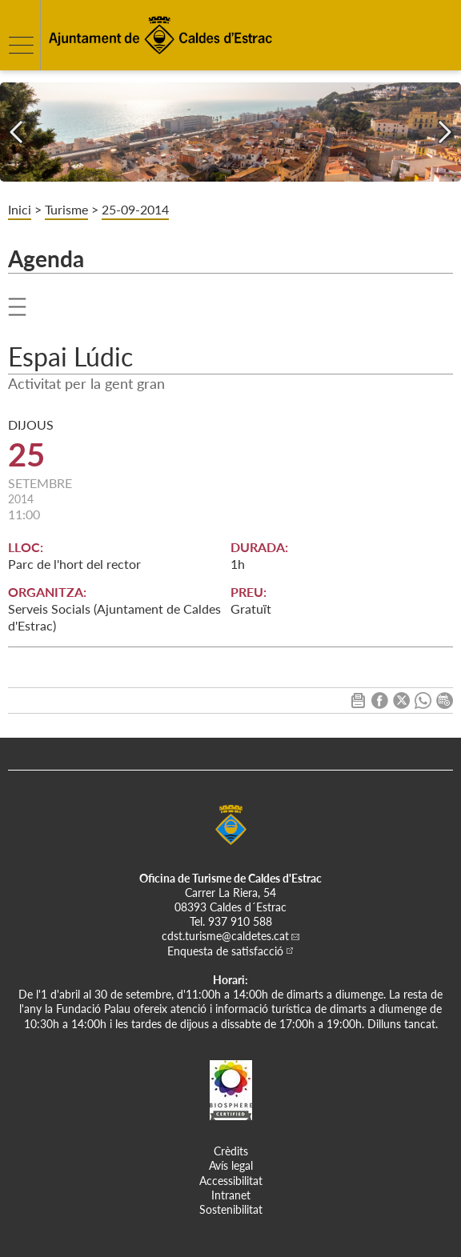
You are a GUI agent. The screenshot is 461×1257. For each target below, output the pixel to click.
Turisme (66, 209)
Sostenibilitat (231, 1209)
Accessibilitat (231, 1180)
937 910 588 (240, 921)
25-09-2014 (135, 209)
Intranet (231, 1195)
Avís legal (231, 1165)
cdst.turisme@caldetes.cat (225, 936)
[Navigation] (16, 132)
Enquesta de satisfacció (225, 951)
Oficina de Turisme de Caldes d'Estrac (230, 878)
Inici (19, 209)
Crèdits (231, 1151)
